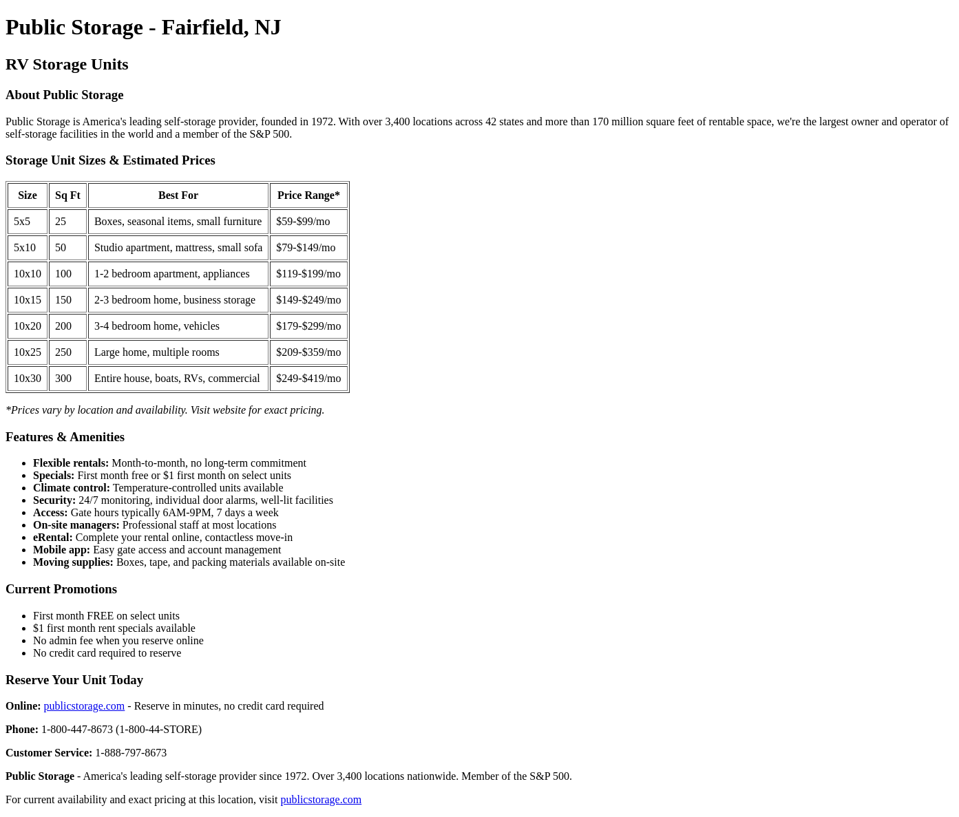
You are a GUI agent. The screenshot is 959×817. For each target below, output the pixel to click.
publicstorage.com (84, 706)
